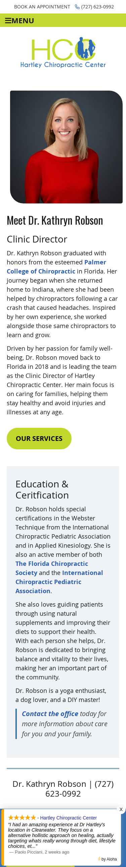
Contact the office (50, 713)
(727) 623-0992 (94, 6)
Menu (19, 20)
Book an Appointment (42, 6)
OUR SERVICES (39, 438)
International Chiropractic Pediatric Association (59, 582)
